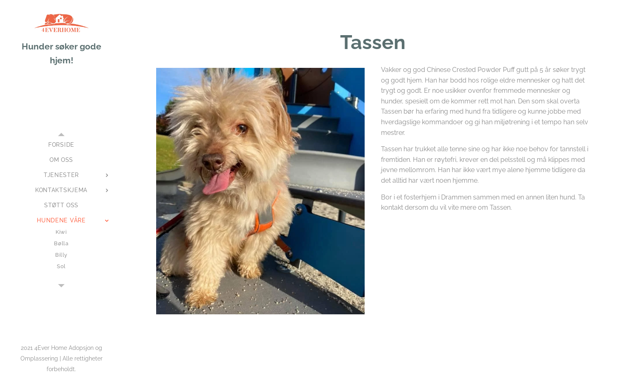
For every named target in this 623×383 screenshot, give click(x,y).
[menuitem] (61, 145)
